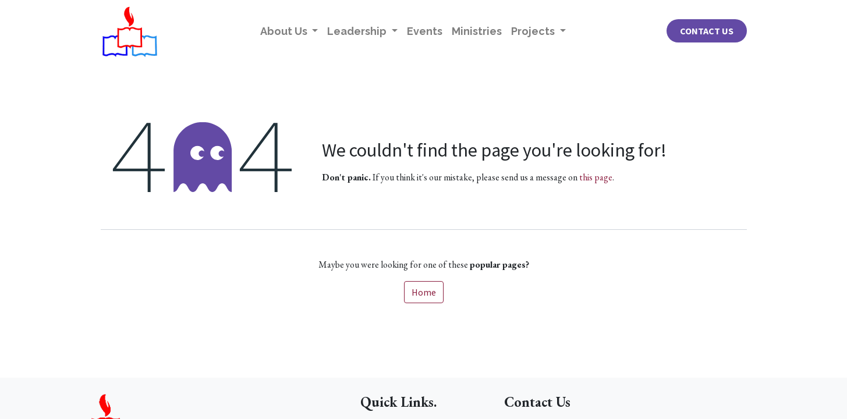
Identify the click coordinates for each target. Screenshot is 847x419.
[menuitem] (424, 31)
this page (595, 177)
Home (424, 292)
